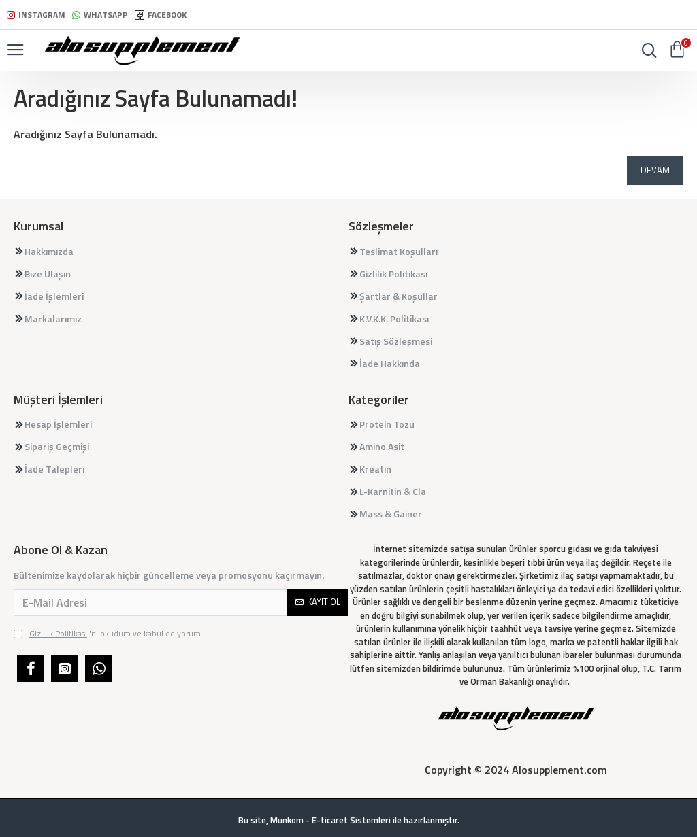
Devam (655, 170)
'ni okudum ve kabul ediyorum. (108, 634)
